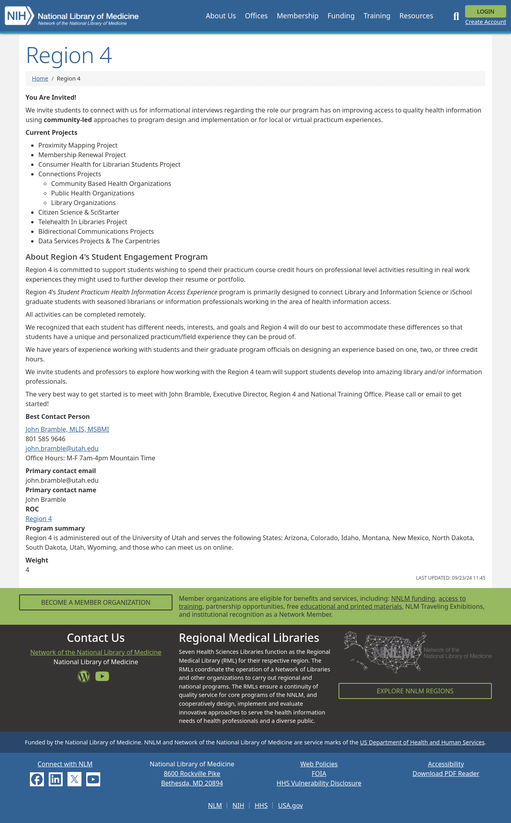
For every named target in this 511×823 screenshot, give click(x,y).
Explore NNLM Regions (415, 691)
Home (40, 78)
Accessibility (446, 764)
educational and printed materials (351, 606)
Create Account (485, 22)
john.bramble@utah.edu (62, 448)
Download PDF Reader (445, 773)
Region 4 (39, 518)
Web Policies (319, 764)
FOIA (319, 773)
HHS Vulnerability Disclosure (319, 783)
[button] (220, 15)
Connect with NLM (65, 764)
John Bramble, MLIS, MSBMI (67, 429)
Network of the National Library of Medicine (96, 652)
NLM (215, 805)
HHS (261, 805)
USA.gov (290, 805)
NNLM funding (413, 598)
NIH (238, 805)
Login (486, 11)
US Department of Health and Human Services (422, 742)
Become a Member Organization (96, 602)
